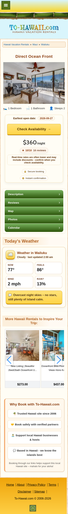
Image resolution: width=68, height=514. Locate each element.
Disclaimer (24, 491)
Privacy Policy (36, 484)
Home (10, 484)
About (20, 484)
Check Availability (31, 129)
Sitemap (39, 491)
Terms (52, 484)
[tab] (34, 194)
